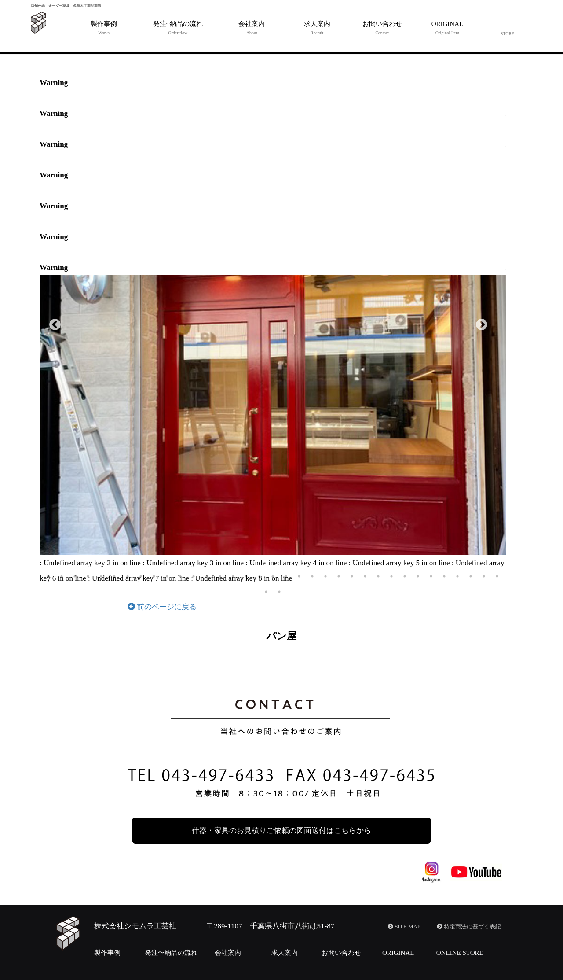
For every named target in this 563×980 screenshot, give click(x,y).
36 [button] (266, 591)
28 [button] (404, 576)
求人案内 (284, 952)
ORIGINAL (398, 952)
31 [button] (444, 576)
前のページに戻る (162, 607)
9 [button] (154, 576)
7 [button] (127, 576)
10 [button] (167, 576)
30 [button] (431, 576)
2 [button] (61, 576)
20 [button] (299, 576)
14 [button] (220, 576)
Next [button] (479, 322)
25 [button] (365, 576)
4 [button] (88, 576)
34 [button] (483, 576)
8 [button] (140, 576)
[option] (273, 415)
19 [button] (286, 576)
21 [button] (312, 576)
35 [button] (497, 576)
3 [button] (74, 576)
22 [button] (325, 576)
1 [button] (48, 576)
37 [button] (279, 591)
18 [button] (272, 576)
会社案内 (228, 952)
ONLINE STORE (459, 952)
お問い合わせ (341, 952)
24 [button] (351, 576)
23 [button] (338, 576)
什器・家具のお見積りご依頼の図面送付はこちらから (281, 830)
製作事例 (107, 952)
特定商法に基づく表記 (469, 926)
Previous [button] (52, 322)
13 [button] (206, 576)
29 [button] (417, 576)
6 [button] (114, 576)
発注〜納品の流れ (171, 952)
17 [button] (259, 576)
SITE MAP (404, 926)
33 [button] (470, 576)
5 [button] (101, 576)
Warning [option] (54, 82)
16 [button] (246, 576)
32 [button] (457, 576)
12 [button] (193, 576)
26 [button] (378, 576)
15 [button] (233, 576)
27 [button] (391, 576)
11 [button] (180, 576)
